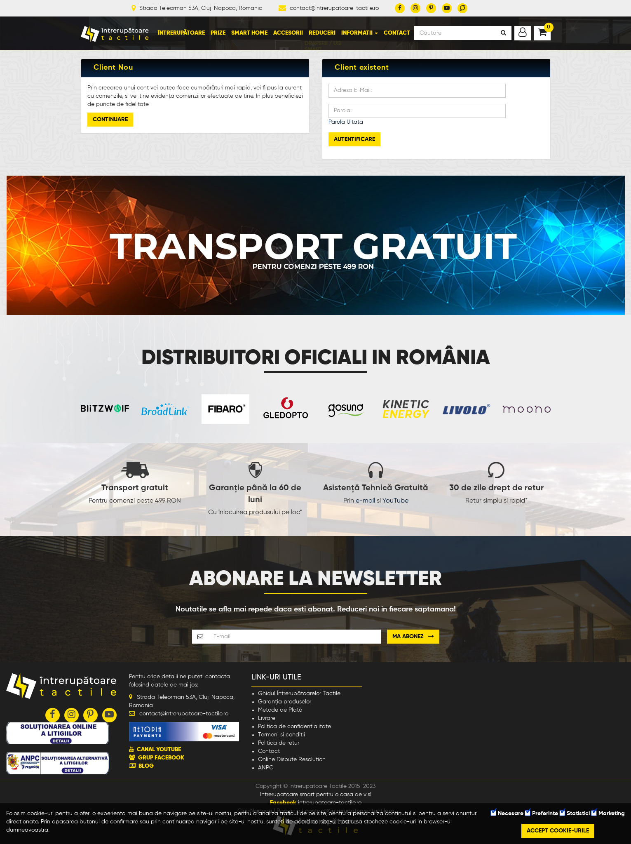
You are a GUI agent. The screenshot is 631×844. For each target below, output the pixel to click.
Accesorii (288, 33)
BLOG (146, 766)
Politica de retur (278, 743)
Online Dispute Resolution (292, 759)
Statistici (575, 813)
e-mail (365, 501)
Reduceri (322, 33)
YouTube (395, 501)
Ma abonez (413, 636)
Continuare (110, 119)
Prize (218, 33)
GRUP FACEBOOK (161, 758)
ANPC (265, 768)
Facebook (283, 803)
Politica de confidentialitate (294, 726)
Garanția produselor (284, 702)
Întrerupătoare (181, 33)
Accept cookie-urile (558, 831)
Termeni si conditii (281, 735)
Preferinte (541, 813)
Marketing (608, 813)
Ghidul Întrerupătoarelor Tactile (299, 693)
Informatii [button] (359, 33)
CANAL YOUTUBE (159, 749)
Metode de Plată (280, 710)
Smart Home (249, 33)
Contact (397, 33)
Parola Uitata (345, 122)
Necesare (507, 813)
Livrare (266, 718)
